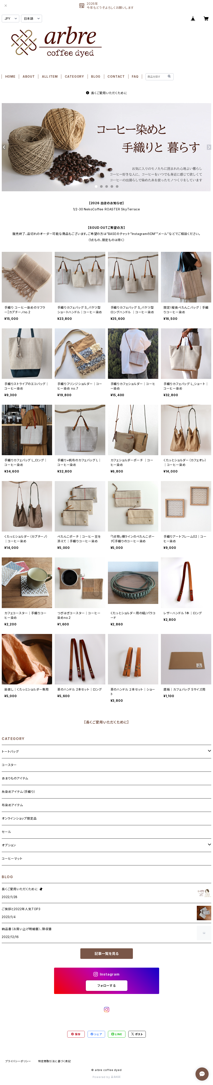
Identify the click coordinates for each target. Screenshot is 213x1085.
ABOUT (29, 76)
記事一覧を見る (107, 953)
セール (6, 832)
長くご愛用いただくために (106, 93)
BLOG (95, 76)
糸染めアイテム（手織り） (19, 791)
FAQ (135, 76)
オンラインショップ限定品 (19, 818)
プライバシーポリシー (18, 1061)
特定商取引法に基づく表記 (54, 1061)
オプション (9, 845)
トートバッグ (10, 751)
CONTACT (116, 76)
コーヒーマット (12, 858)
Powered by (107, 1077)
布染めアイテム (12, 805)
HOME (10, 76)
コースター (9, 765)
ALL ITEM (50, 76)
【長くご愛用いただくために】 (106, 722)
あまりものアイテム (15, 778)
